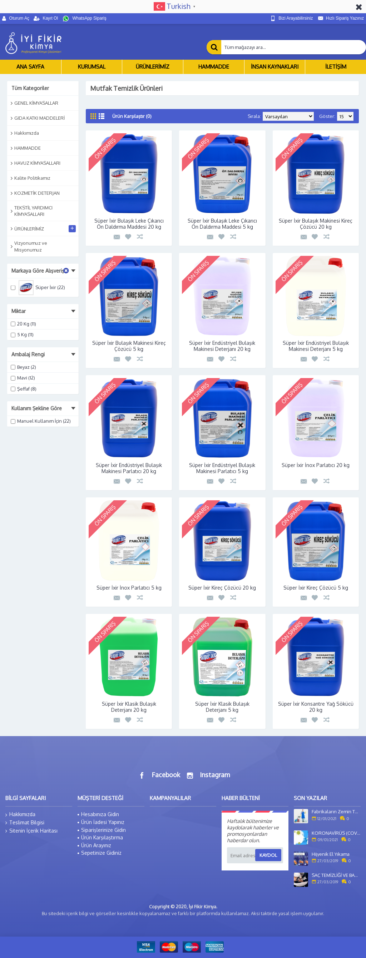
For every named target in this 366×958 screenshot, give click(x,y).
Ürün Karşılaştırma (100, 837)
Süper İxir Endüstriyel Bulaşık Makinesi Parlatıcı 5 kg (222, 468)
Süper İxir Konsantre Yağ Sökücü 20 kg (315, 707)
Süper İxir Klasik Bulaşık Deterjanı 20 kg (129, 707)
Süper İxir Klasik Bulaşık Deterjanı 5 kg (222, 707)
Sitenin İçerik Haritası (31, 831)
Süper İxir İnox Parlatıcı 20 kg (316, 465)
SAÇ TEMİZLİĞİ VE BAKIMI (336, 875)
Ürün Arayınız (94, 845)
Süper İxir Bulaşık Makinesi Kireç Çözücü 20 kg (315, 224)
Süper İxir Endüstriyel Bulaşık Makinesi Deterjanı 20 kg (222, 346)
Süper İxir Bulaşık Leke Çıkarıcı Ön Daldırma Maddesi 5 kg (222, 224)
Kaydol (268, 855)
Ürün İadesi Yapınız (101, 822)
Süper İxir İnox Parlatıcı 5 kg (129, 588)
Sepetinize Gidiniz (100, 853)
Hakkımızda (20, 814)
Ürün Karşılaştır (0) (132, 116)
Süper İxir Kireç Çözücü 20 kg (222, 588)
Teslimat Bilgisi (24, 822)
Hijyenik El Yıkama (331, 854)
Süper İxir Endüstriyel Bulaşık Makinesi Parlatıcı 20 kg (129, 468)
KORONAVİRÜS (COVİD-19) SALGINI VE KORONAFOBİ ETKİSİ (336, 832)
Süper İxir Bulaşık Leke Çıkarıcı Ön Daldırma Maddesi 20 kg (129, 224)
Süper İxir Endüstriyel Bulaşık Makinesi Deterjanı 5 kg (316, 346)
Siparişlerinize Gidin (102, 830)
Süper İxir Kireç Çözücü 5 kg (315, 588)
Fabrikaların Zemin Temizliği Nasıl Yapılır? (336, 811)
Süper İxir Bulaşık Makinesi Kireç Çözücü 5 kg (129, 346)
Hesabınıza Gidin (98, 814)
